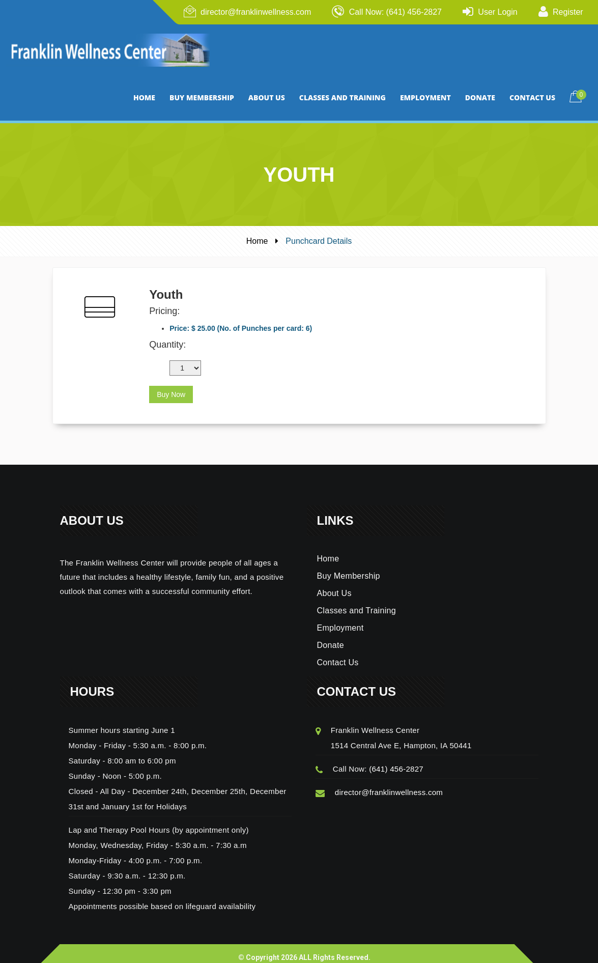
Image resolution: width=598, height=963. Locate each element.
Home (257, 232)
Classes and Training (356, 601)
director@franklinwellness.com (256, 12)
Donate (330, 636)
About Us (334, 584)
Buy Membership (348, 566)
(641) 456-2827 (396, 759)
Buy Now (171, 385)
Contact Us (338, 653)
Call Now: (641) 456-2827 (395, 12)
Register (568, 12)
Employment (340, 618)
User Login (497, 12)
